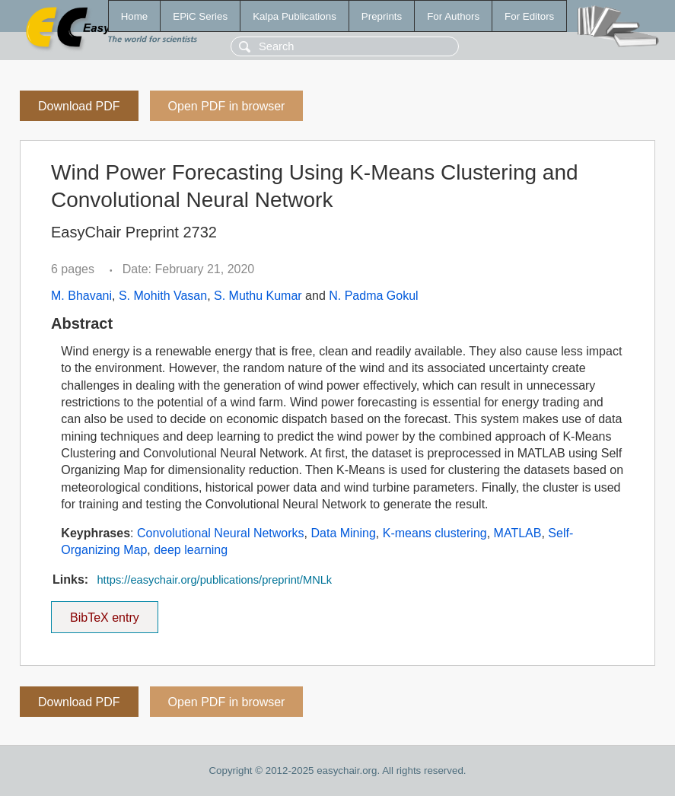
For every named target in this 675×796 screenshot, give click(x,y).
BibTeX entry (104, 612)
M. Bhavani (81, 295)
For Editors (529, 16)
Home (134, 16)
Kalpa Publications (294, 16)
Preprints (381, 16)
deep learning (191, 549)
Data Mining (342, 533)
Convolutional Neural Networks (220, 533)
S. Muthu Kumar (258, 295)
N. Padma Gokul (373, 295)
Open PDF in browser (226, 106)
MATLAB (518, 533)
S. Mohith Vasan (163, 295)
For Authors (453, 16)
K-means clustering (435, 533)
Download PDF (79, 106)
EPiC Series (200, 16)
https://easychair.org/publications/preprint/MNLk (214, 580)
